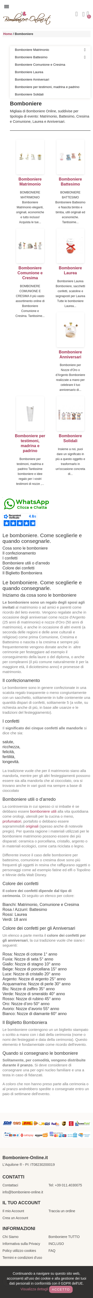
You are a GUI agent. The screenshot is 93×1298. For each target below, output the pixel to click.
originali (32, 826)
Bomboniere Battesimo (50, 57)
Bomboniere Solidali (29, 94)
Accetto (61, 1289)
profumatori (11, 821)
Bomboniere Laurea (29, 72)
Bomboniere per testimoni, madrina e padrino (47, 87)
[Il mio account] (83, 14)
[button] (76, 14)
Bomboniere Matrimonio (50, 50)
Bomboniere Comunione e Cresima (40, 64)
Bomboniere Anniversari (32, 79)
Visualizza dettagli (34, 1289)
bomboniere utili (43, 811)
